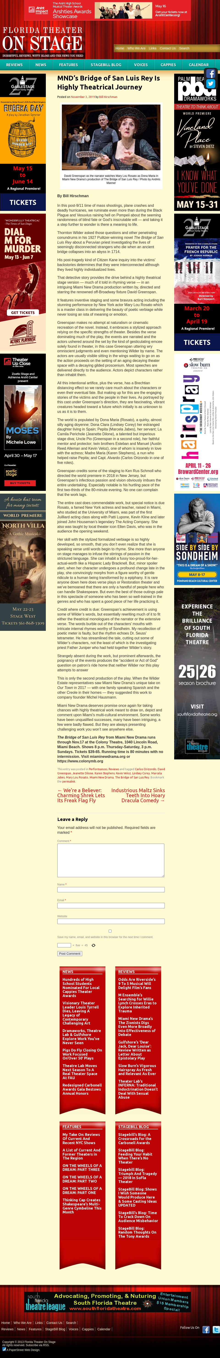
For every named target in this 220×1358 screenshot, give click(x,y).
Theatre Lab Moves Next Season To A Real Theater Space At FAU (80, 1072)
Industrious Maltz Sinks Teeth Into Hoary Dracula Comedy (138, 795)
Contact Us (168, 48)
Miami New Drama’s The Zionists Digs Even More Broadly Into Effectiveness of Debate (137, 1026)
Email (61, 900)
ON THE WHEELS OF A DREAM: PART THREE (82, 1168)
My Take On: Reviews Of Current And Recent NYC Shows (81, 1138)
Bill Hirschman (108, 96)
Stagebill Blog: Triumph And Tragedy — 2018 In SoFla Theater (137, 1175)
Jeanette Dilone (82, 773)
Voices (141, 65)
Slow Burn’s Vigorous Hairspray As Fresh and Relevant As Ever (137, 1070)
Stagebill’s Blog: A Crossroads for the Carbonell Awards (134, 1138)
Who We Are (136, 48)
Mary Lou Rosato (77, 777)
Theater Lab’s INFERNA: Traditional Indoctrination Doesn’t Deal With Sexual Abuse (138, 1089)
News (41, 65)
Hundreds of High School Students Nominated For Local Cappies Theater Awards (81, 987)
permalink (68, 781)
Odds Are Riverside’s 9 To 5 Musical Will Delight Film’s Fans (137, 983)
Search (184, 48)
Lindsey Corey (141, 773)
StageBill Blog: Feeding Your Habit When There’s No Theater (135, 1156)
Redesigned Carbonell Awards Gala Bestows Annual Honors (82, 1089)
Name (61, 884)
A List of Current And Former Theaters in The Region (81, 1154)
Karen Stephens (105, 773)
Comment (64, 841)
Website (62, 916)
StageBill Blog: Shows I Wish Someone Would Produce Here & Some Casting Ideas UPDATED (137, 1197)
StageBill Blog (106, 65)
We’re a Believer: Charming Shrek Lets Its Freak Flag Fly (81, 795)
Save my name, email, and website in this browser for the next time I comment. (105, 937)
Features (68, 65)
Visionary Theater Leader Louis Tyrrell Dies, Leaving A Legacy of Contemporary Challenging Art (81, 1013)
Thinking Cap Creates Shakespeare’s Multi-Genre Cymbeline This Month (82, 1206)
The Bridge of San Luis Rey (132, 777)
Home (120, 48)
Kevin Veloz (123, 773)
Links (153, 48)
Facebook (206, 1329)
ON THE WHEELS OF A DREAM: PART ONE (82, 1190)
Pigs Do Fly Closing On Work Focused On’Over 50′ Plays (82, 1054)
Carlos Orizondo (145, 769)
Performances (98, 769)
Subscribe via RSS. (38, 1345)
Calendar (199, 65)
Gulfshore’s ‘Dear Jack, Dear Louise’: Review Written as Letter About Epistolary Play (134, 1050)
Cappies (168, 65)
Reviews (14, 65)
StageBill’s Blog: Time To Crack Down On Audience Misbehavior (138, 1217)
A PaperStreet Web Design (20, 1350)
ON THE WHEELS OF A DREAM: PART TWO (82, 1179)
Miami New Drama (102, 777)
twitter (216, 1329)
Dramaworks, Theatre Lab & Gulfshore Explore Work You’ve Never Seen (82, 1037)
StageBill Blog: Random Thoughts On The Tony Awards (137, 1232)
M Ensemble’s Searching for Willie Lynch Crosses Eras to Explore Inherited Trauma (137, 1003)
